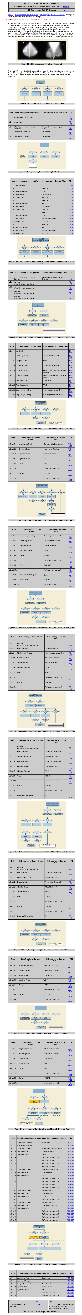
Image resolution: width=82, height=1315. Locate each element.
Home (38, 1304)
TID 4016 (70, 1281)
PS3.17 (10, 15)
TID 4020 (70, 188)
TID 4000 (70, 185)
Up (37, 1301)
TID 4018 (70, 1284)
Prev (10, 10)
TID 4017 (70, 1148)
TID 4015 (70, 1146)
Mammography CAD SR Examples (52, 15)
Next (64, 10)
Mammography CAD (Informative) (27, 15)
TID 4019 (70, 1151)
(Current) (66, 7)
